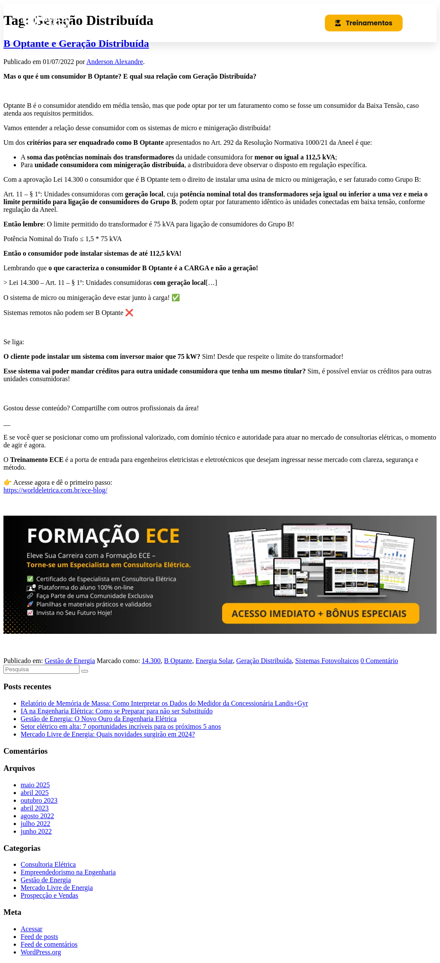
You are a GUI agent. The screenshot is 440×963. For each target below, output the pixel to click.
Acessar (32, 928)
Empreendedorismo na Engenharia (68, 872)
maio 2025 (35, 785)
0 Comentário (379, 660)
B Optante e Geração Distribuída (76, 43)
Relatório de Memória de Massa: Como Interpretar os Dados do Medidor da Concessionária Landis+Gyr (164, 703)
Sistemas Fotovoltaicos (327, 660)
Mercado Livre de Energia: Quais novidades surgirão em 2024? (108, 734)
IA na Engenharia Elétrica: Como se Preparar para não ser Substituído (117, 711)
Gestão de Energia (70, 660)
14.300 (151, 660)
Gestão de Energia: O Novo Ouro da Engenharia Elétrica (99, 718)
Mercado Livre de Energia (57, 887)
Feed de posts (39, 936)
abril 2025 (35, 792)
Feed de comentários (49, 944)
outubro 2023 (39, 800)
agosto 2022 (37, 815)
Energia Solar (214, 660)
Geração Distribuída (264, 660)
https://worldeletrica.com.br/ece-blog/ (55, 490)
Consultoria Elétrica (48, 864)
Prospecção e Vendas (49, 895)
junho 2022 (36, 831)
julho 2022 (35, 823)
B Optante (178, 660)
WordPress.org (41, 952)
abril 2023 (35, 808)
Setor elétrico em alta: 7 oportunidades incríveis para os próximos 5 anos (121, 726)
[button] (299, 23)
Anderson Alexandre (114, 61)
